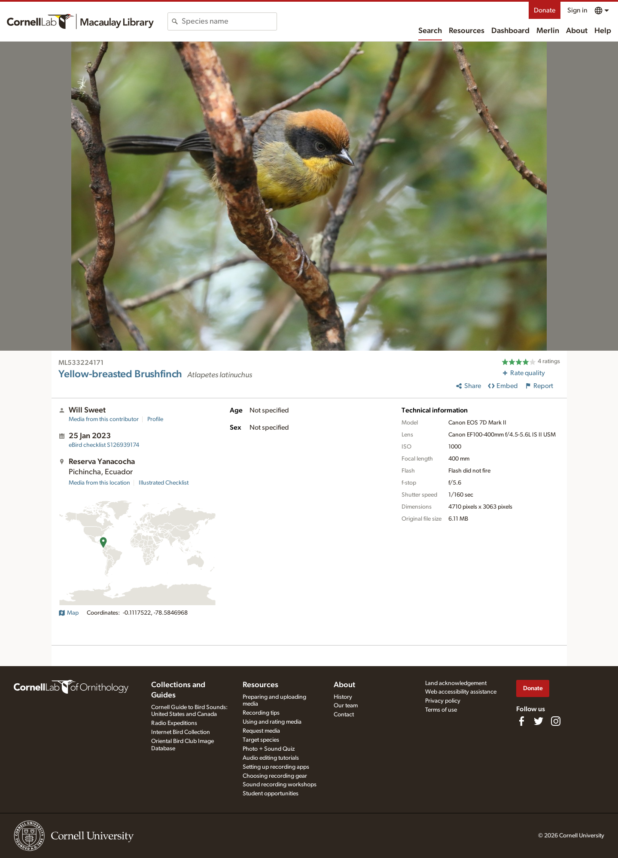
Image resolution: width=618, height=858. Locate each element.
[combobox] (229, 21)
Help (602, 31)
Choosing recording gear (275, 776)
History (343, 697)
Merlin (547, 31)
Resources (466, 31)
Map (68, 613)
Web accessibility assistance (460, 692)
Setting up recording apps (276, 767)
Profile (155, 419)
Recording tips (261, 713)
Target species (261, 740)
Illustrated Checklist (164, 483)
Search (430, 31)
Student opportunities (270, 794)
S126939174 (104, 445)
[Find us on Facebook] (521, 721)
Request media (261, 731)
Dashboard (510, 31)
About (577, 31)
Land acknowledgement (456, 683)
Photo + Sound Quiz (269, 749)
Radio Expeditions (174, 723)
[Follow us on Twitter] (538, 721)
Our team (346, 706)
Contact (344, 715)
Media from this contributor (104, 419)
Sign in (577, 10)
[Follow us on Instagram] (556, 721)
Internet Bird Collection (180, 732)
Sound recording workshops (280, 785)
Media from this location (99, 483)
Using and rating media (272, 722)
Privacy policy (442, 701)
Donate (544, 10)
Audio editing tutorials (271, 758)
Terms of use (441, 710)
